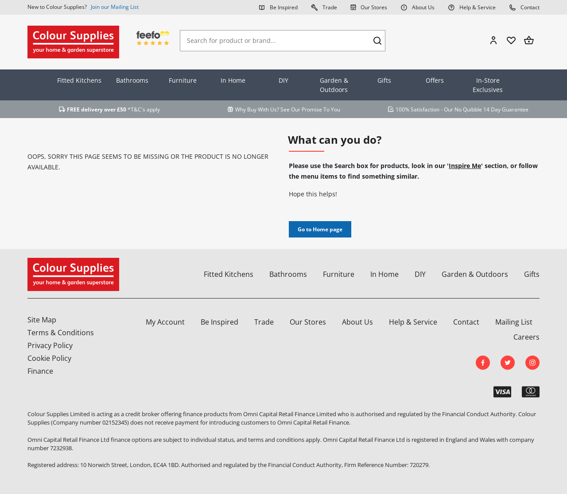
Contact (524, 7)
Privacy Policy (50, 345)
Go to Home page (320, 229)
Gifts (384, 80)
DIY (283, 80)
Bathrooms (132, 80)
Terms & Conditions (60, 332)
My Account (165, 322)
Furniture (183, 80)
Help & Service (472, 7)
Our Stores (368, 7)
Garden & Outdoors (334, 85)
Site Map (41, 320)
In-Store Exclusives (488, 85)
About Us (417, 7)
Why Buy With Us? (257, 109)
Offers (435, 80)
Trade (324, 7)
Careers (526, 337)
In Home (233, 80)
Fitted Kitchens (79, 80)
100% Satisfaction (417, 109)
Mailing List (513, 322)
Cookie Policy (49, 358)
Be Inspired (278, 7)
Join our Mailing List (115, 7)
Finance (40, 371)
